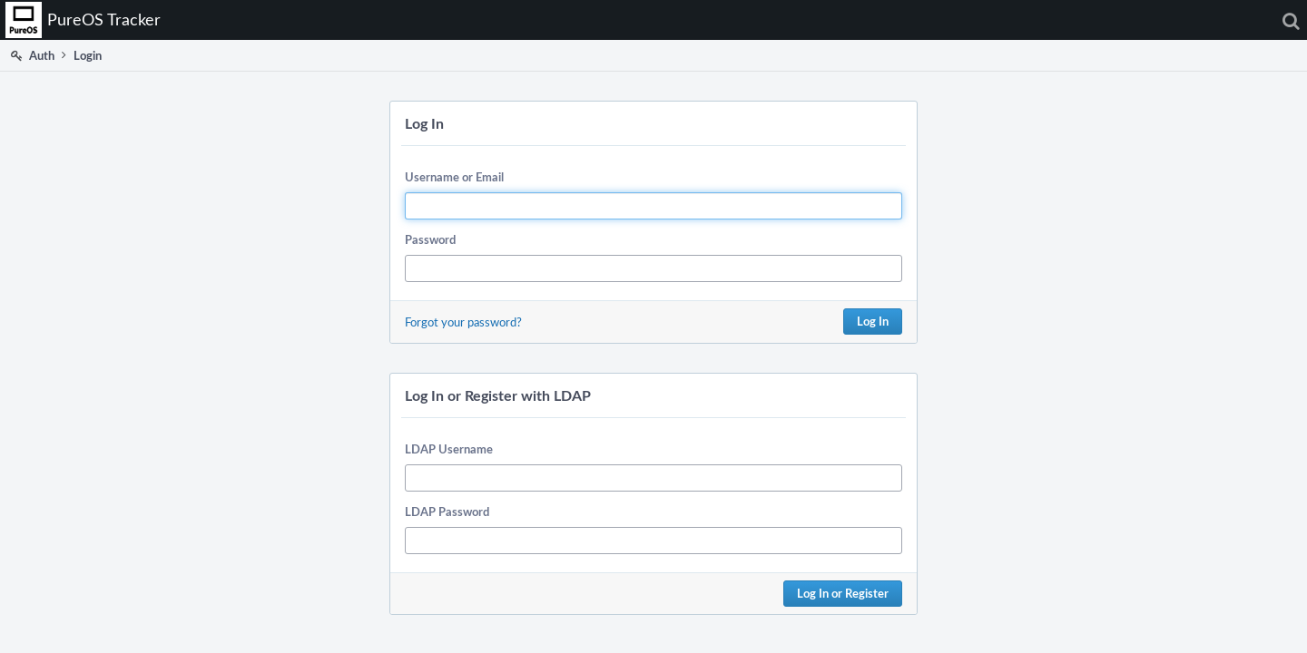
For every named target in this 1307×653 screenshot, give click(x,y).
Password (430, 239)
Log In (873, 321)
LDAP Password (447, 511)
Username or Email (454, 177)
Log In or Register (843, 593)
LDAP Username (449, 449)
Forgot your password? (463, 322)
